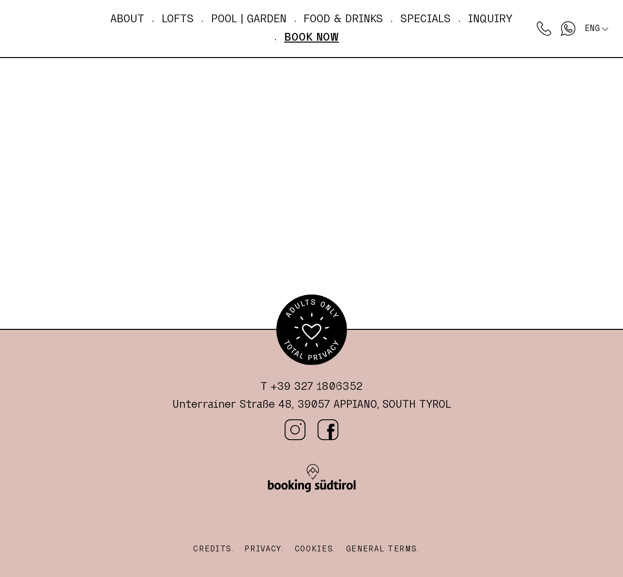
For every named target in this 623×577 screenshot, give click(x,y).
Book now (311, 37)
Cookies (314, 549)
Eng (592, 28)
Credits (212, 549)
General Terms (381, 549)
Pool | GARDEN (249, 19)
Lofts (178, 19)
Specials (425, 19)
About (127, 19)
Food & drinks (343, 19)
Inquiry (490, 19)
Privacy (263, 549)
